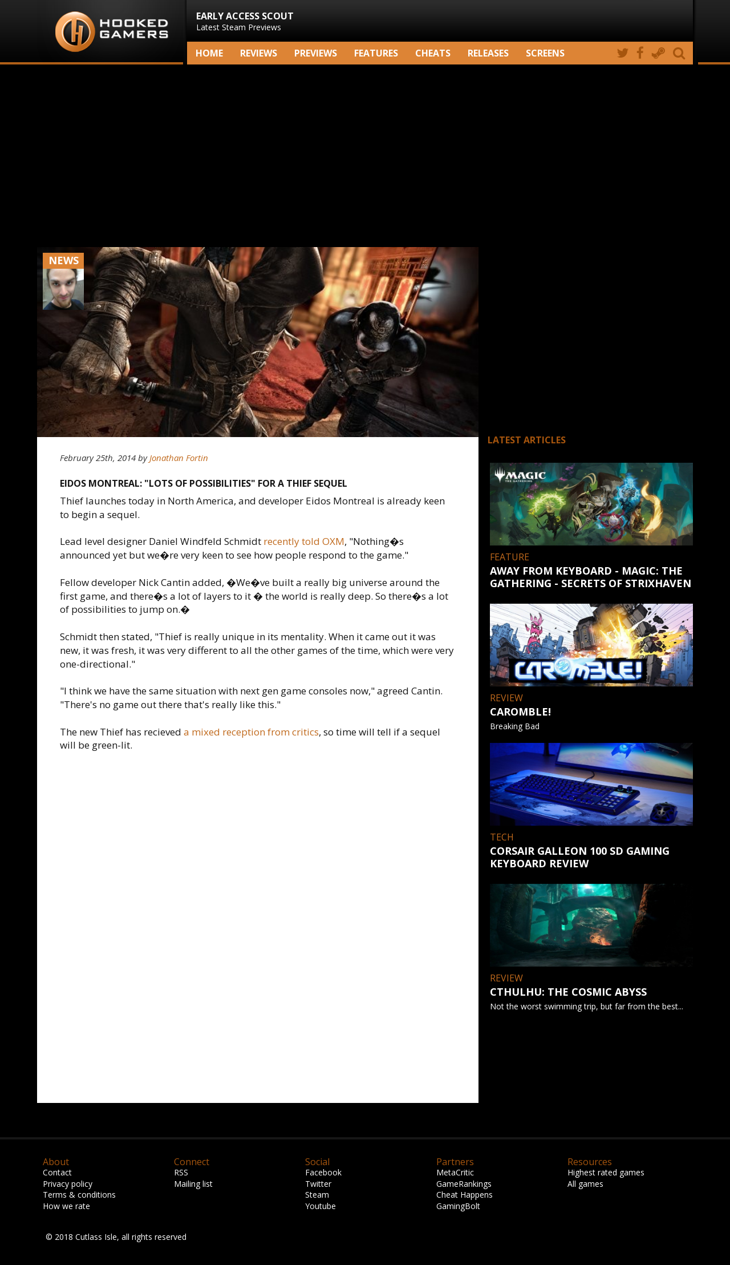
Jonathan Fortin (178, 457)
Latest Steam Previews (245, 21)
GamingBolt (458, 1206)
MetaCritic (455, 1172)
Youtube (320, 1206)
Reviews (258, 53)
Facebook (323, 1172)
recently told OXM (303, 541)
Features (376, 53)
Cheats (433, 53)
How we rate (66, 1206)
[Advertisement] (365, 156)
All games (585, 1183)
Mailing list (193, 1183)
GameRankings (464, 1183)
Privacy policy (67, 1183)
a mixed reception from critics (251, 731)
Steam (317, 1194)
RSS (181, 1172)
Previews (315, 53)
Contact (57, 1172)
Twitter (318, 1183)
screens (545, 53)
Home (209, 53)
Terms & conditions (79, 1194)
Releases (488, 53)
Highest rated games (605, 1172)
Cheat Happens (464, 1194)
